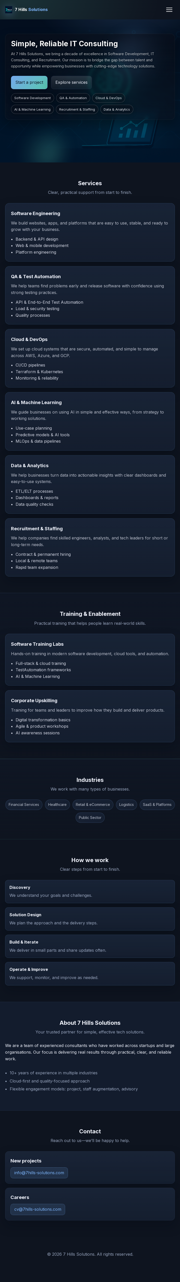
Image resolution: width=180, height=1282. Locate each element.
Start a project (29, 82)
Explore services (71, 82)
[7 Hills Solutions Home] (26, 9)
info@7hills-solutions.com (39, 1172)
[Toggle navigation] (169, 10)
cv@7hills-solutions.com (37, 1209)
